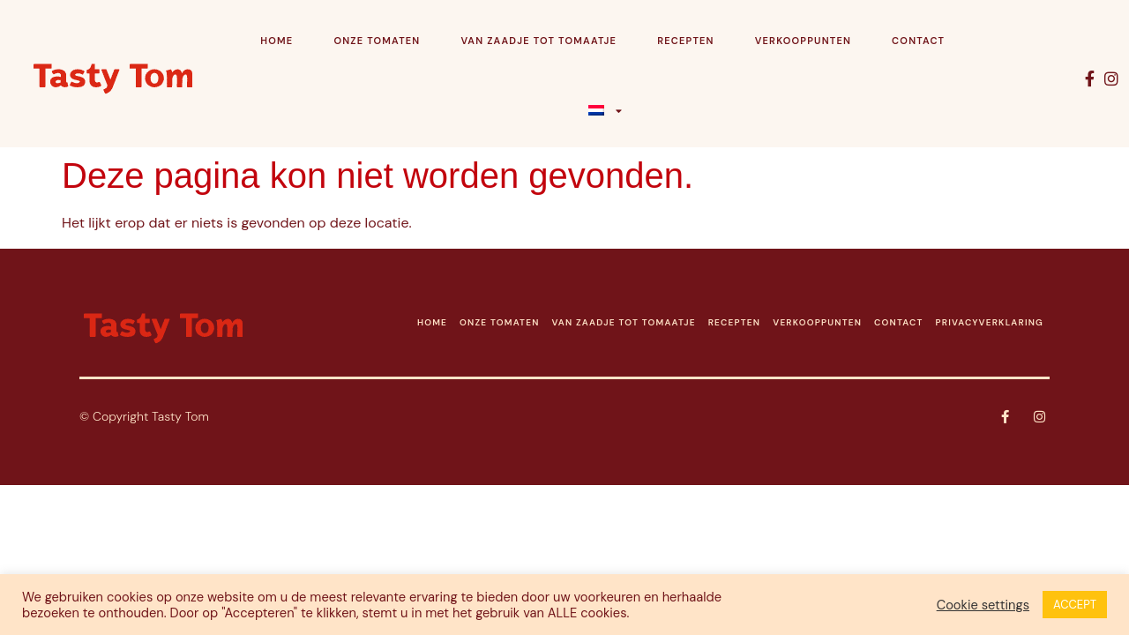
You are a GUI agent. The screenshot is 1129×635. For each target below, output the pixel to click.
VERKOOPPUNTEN (817, 322)
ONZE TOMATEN (499, 322)
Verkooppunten (803, 40)
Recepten (685, 40)
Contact (918, 40)
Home (276, 40)
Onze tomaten (376, 40)
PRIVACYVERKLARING (989, 322)
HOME (432, 322)
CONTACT (898, 322)
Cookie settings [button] (983, 605)
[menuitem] (606, 110)
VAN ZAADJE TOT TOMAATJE (624, 322)
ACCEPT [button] (1074, 604)
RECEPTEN (734, 322)
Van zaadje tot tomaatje (538, 40)
